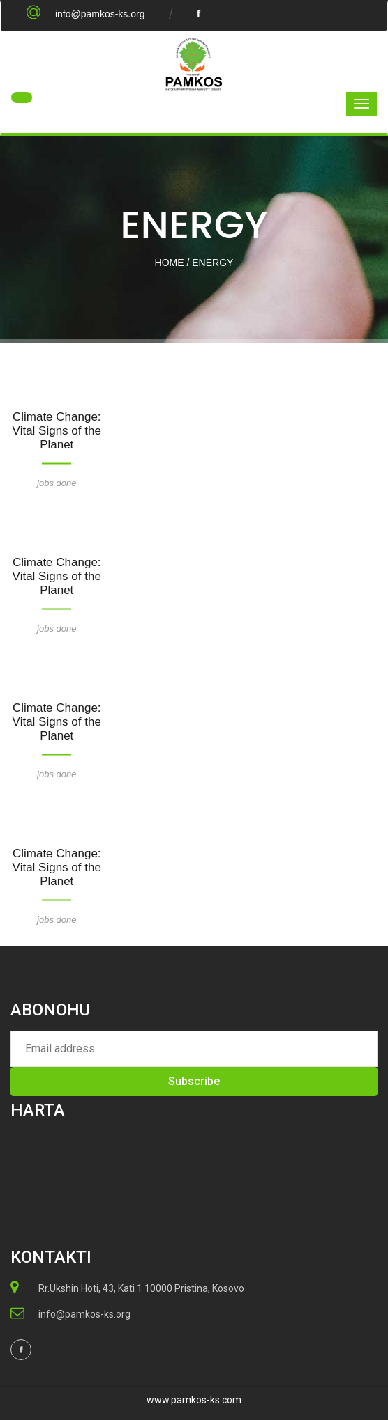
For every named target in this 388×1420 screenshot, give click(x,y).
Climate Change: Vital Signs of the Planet (57, 430)
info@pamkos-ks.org (100, 13)
